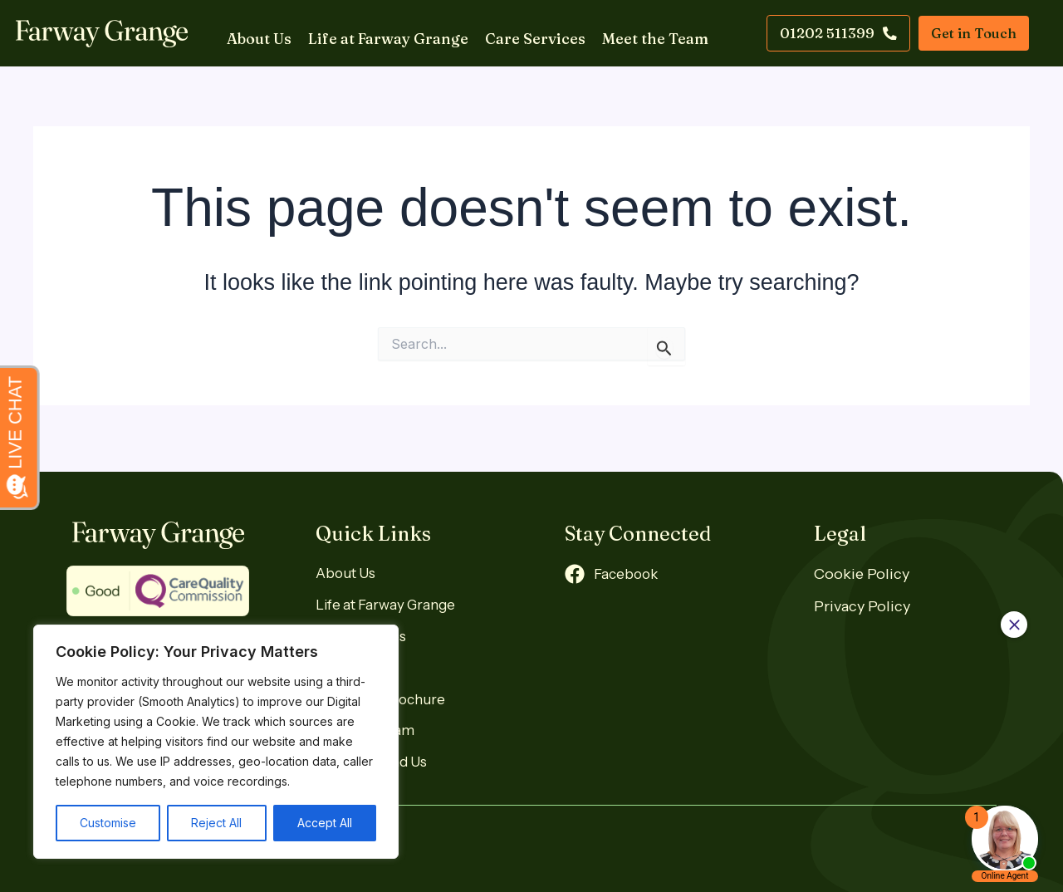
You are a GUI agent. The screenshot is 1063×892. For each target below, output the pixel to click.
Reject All (216, 823)
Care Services (527, 32)
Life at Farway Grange (380, 32)
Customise (108, 823)
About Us (250, 32)
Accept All (324, 823)
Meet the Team (647, 32)
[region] (216, 742)
